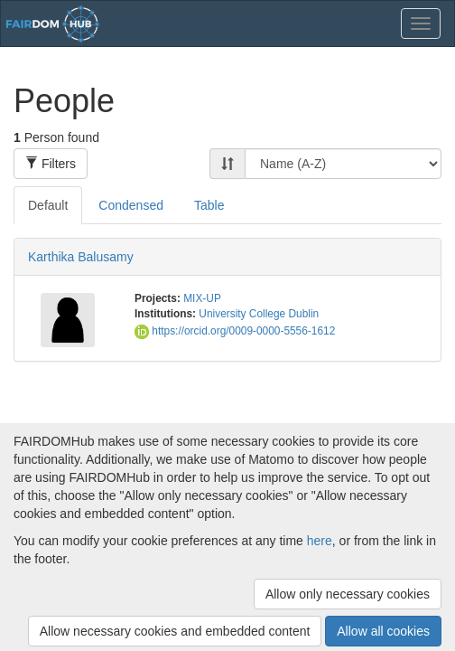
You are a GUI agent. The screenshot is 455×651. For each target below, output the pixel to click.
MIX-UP (202, 298)
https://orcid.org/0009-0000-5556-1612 (235, 331)
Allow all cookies (383, 631)
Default (48, 205)
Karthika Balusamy (81, 257)
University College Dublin (259, 313)
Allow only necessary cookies (347, 594)
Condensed (130, 205)
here (319, 540)
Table (209, 205)
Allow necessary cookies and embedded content (175, 631)
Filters (50, 163)
